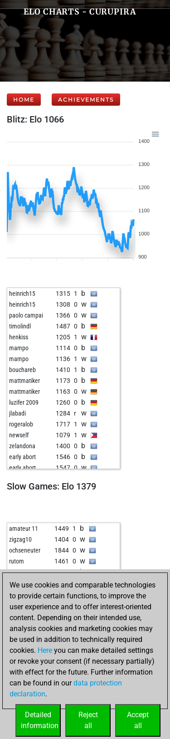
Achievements (86, 99)
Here (45, 650)
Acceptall (138, 720)
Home (23, 99)
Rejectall (88, 720)
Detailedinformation (39, 720)
